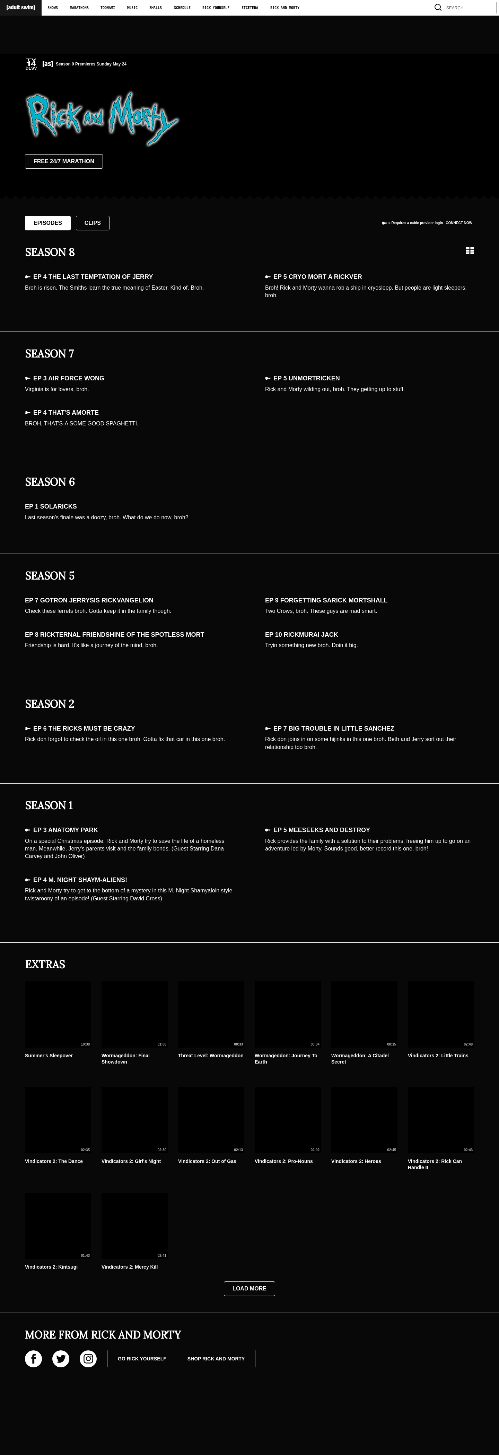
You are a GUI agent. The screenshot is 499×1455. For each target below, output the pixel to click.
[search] (488, 8)
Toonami (107, 8)
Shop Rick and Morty (216, 1358)
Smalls (155, 8)
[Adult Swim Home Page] (21, 8)
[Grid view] (470, 250)
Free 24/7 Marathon (64, 161)
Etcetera (250, 8)
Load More (249, 1288)
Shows (52, 8)
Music (132, 8)
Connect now (459, 223)
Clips (93, 223)
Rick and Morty (284, 8)
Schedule (182, 8)
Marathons (79, 8)
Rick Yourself (215, 8)
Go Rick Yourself (142, 1358)
